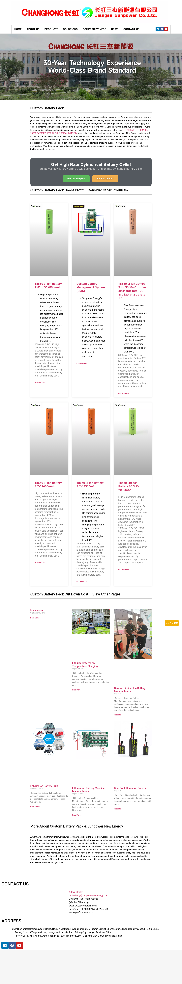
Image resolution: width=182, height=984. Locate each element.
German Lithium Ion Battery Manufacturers (129, 690)
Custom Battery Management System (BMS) (90, 287)
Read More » (40, 383)
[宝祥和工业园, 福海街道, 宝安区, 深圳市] (31, 962)
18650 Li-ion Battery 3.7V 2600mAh (48, 484)
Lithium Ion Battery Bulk (44, 785)
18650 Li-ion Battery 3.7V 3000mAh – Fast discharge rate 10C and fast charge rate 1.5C (132, 291)
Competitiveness (94, 29)
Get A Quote (172, 623)
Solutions (70, 29)
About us (33, 29)
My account (37, 610)
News (115, 29)
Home (18, 29)
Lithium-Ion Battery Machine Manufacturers (88, 790)
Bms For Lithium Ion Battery (130, 788)
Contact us (131, 29)
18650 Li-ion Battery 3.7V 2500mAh (90, 484)
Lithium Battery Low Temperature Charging (85, 664)
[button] (76, 178)
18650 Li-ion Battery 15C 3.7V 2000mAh (48, 285)
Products (51, 29)
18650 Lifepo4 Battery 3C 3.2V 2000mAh (128, 486)
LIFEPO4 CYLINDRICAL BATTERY (61, 133)
